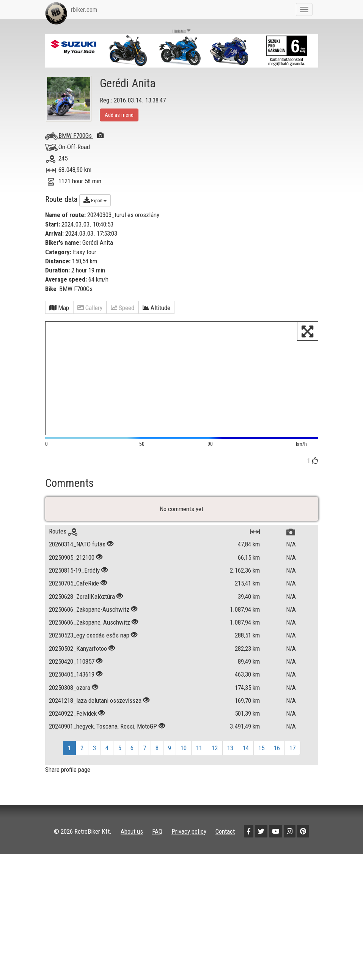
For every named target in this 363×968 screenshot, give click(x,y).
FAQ (157, 834)
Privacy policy (188, 834)
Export (95, 200)
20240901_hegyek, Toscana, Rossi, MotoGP (103, 729)
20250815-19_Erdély (74, 573)
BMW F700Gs (81, 135)
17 (292, 751)
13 (230, 751)
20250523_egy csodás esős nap (89, 638)
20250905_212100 (71, 560)
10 (184, 751)
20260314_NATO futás (77, 547)
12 (215, 751)
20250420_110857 (71, 664)
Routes (63, 534)
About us (132, 834)
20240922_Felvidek (73, 716)
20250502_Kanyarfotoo (78, 651)
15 (261, 751)
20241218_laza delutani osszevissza (95, 703)
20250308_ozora (69, 690)
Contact (225, 834)
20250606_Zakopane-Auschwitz (89, 612)
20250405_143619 (71, 677)
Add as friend (119, 115)
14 (246, 751)
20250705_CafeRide (74, 586)
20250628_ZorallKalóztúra (82, 599)
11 (199, 751)
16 (277, 751)
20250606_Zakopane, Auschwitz (90, 625)
